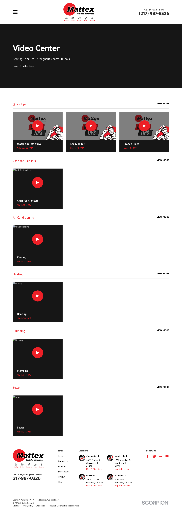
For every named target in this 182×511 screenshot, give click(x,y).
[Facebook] (147, 456)
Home (60, 456)
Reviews (62, 476)
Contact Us (63, 461)
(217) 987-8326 (154, 13)
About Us (62, 466)
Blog (60, 482)
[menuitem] (16, 506)
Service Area (64, 471)
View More (163, 103)
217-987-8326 (27, 478)
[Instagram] (154, 456)
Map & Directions (94, 469)
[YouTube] (167, 456)
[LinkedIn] (160, 456)
